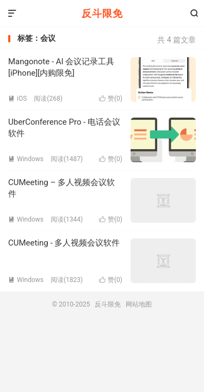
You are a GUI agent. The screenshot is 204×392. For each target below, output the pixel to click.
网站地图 (139, 304)
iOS (17, 98)
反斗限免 (102, 13)
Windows (26, 159)
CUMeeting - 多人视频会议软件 (64, 243)
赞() (110, 98)
